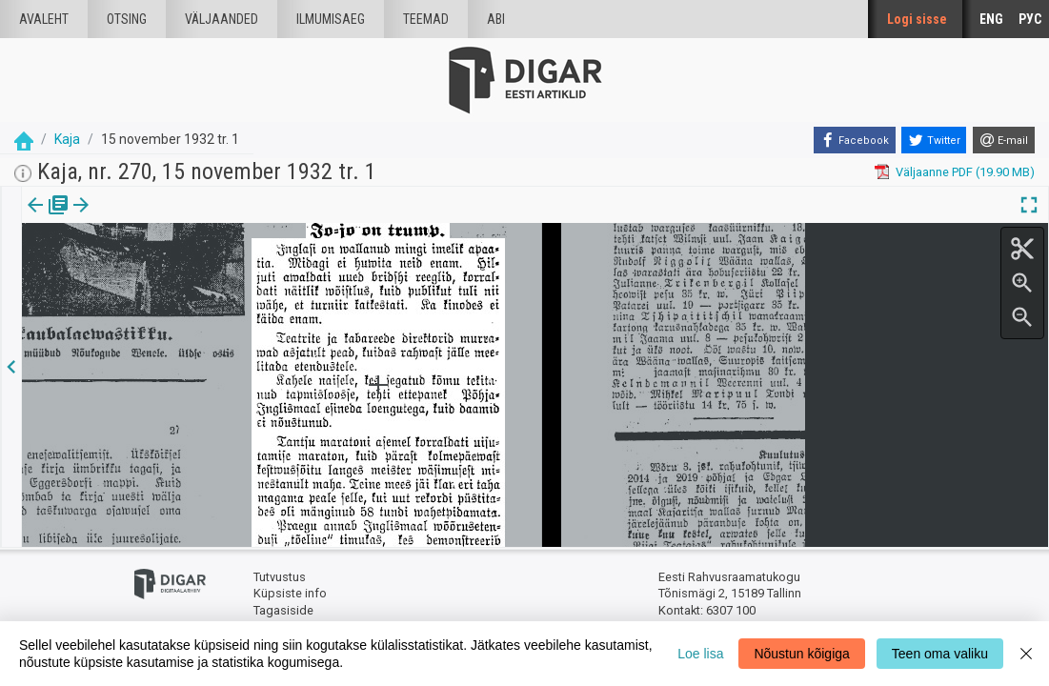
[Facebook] (855, 140)
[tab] (48, 218)
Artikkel (133, 218)
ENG (991, 19)
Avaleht (44, 19)
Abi (496, 19)
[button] (163, 218)
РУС (1030, 19)
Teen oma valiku (940, 653)
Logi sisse (917, 19)
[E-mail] (1004, 140)
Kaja (67, 139)
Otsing (127, 19)
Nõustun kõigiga (801, 653)
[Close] (1026, 653)
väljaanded (221, 19)
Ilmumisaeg (330, 19)
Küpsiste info (290, 593)
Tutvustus (279, 577)
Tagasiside (283, 610)
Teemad (426, 19)
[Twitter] (933, 140)
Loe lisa (700, 653)
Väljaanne (48, 218)
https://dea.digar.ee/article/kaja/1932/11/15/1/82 (157, 270)
